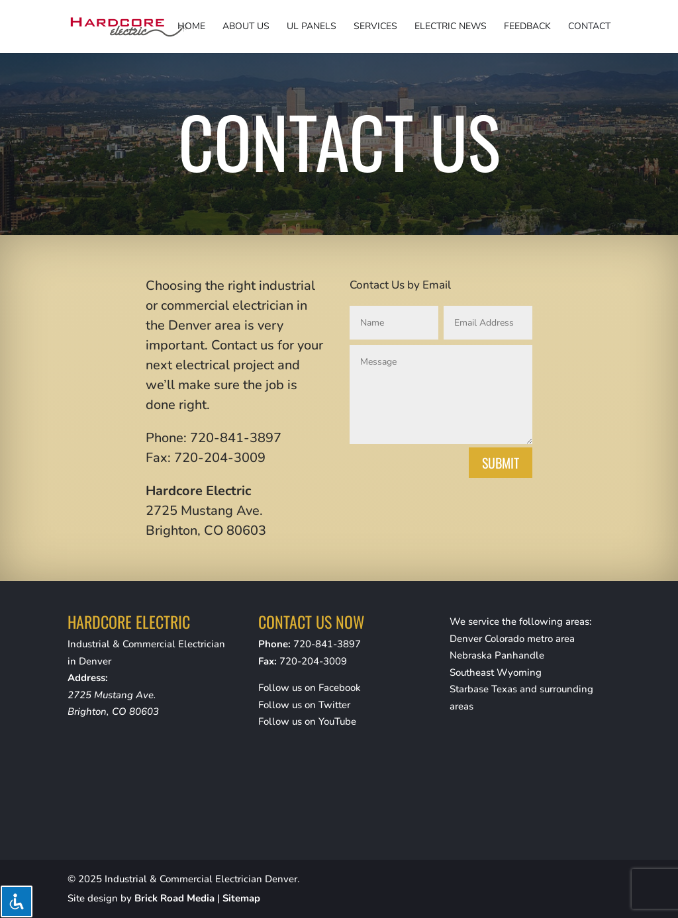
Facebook (339, 687)
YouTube (337, 721)
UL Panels (311, 27)
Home (191, 27)
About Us (245, 27)
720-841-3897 (327, 644)
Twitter (334, 704)
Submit (500, 463)
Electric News (450, 27)
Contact (589, 27)
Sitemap (241, 898)
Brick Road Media (174, 898)
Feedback (527, 27)
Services (375, 27)
